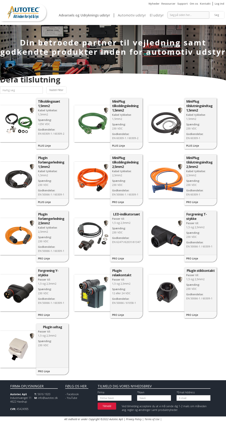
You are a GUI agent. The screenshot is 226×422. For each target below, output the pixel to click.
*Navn (140, 392)
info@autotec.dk (48, 398)
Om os (194, 3)
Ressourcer (168, 3)
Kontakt (205, 3)
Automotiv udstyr (132, 15)
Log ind (219, 3)
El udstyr (157, 15)
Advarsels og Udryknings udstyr (84, 15)
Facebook (73, 394)
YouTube (72, 398)
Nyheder (154, 3)
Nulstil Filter (56, 90)
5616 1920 (44, 394)
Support (182, 3)
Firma (101, 392)
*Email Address (186, 392)
